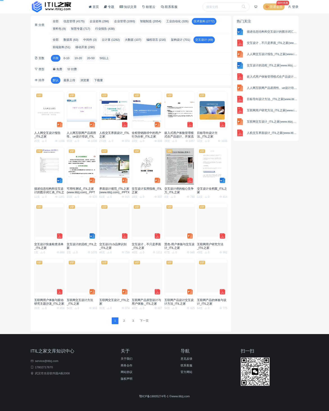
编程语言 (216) (156, 39)
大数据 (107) (133, 39)
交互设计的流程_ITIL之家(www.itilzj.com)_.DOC (82, 246)
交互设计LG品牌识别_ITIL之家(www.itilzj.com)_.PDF (113, 246)
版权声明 (126, 378)
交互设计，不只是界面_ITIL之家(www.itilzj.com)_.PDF (146, 246)
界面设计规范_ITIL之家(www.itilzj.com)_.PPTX (114, 190)
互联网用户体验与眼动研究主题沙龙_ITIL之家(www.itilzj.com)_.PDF (49, 301)
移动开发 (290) (85, 47)
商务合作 (126, 365)
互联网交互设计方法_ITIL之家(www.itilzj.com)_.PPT (81, 301)
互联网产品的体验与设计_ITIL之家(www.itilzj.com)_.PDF (211, 301)
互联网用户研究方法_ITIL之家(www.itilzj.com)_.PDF (211, 246)
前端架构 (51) (61, 47)
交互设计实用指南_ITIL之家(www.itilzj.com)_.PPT (147, 190)
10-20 (78, 58)
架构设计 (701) (180, 39)
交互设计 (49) (204, 39)
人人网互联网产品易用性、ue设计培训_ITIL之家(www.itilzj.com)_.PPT (81, 134)
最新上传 (69, 80)
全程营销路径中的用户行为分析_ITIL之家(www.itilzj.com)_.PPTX (147, 134)
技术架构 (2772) (204, 21)
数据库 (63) (71, 39)
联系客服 (169, 7)
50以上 (104, 58)
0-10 (66, 58)
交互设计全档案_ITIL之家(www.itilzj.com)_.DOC (212, 190)
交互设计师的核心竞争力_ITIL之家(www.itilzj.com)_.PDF (179, 190)
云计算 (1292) (111, 39)
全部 (56, 21)
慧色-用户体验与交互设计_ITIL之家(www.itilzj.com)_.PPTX (179, 246)
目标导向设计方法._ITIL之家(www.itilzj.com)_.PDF (211, 134)
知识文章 (128, 7)
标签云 (149, 7)
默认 (56, 80)
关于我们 (126, 358)
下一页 (144, 320)
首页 (94, 7)
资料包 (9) (59, 28)
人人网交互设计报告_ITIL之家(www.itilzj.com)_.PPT (48, 134)
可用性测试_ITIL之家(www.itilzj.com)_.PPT (81, 190)
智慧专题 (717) (80, 28)
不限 (56, 58)
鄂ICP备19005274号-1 (154, 396)
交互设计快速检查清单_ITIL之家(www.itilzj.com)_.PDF (49, 246)
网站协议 (126, 372)
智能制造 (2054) (150, 21)
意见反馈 (186, 358)
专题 (109, 7)
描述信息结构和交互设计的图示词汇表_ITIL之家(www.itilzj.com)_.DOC (49, 190)
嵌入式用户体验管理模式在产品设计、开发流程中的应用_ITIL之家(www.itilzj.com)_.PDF (179, 134)
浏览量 (84, 80)
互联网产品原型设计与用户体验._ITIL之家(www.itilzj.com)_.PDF (146, 301)
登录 (293, 6)
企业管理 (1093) (124, 21)
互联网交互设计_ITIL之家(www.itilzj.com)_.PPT (114, 301)
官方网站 (186, 372)
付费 (72, 69)
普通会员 (275, 6)
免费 (57, 69)
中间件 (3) (90, 39)
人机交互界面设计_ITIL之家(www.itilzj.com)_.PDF (114, 134)
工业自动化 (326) (177, 21)
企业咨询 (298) (99, 21)
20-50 (91, 58)
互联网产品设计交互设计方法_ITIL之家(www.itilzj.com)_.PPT (179, 301)
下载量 (98, 80)
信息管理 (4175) (74, 21)
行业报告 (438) (105, 28)
